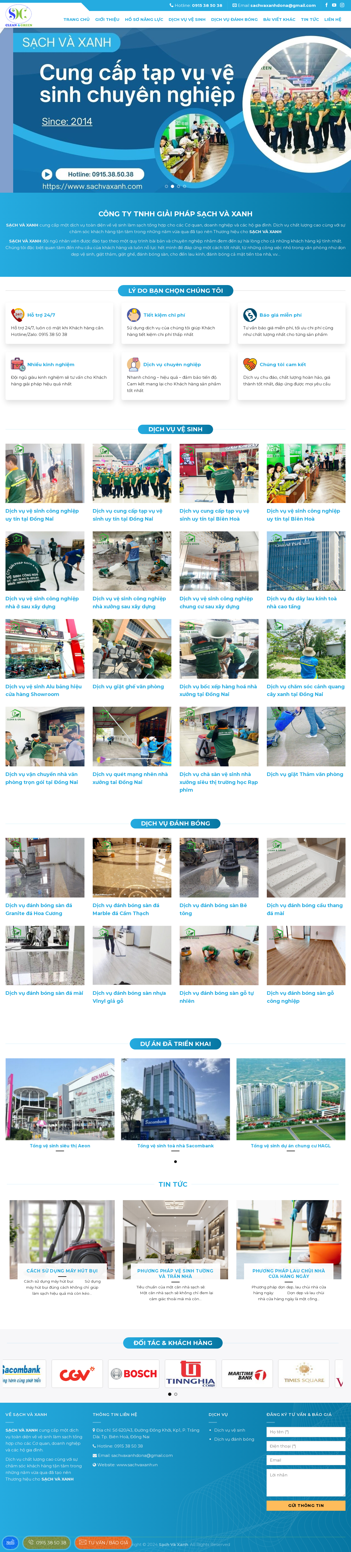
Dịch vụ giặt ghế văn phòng (128, 687)
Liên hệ (332, 19)
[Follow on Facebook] (327, 5)
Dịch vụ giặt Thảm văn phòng (305, 774)
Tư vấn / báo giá (103, 1542)
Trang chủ (76, 19)
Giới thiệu (107, 19)
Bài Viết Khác (279, 19)
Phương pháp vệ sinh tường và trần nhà (175, 1273)
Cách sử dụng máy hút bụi (62, 1271)
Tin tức (310, 19)
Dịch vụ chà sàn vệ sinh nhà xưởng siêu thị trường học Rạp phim (219, 782)
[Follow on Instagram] (335, 5)
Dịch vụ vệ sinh (187, 19)
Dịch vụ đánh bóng (234, 19)
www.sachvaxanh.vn (137, 1464)
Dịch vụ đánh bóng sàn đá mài (44, 993)
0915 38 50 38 (128, 1446)
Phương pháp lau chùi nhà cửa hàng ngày (289, 1273)
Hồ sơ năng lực (144, 19)
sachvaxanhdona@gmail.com (142, 1455)
